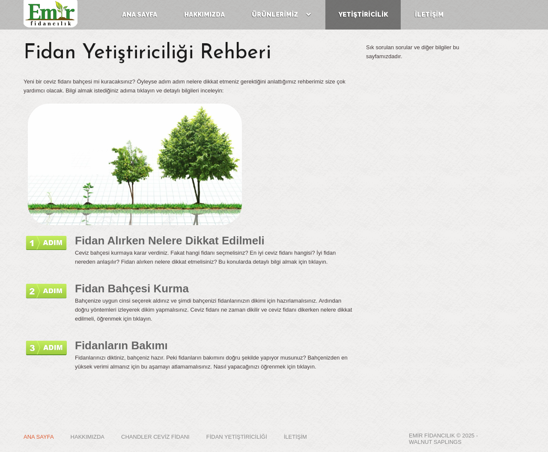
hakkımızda (204, 14)
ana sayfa (139, 14)
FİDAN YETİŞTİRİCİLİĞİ (236, 437)
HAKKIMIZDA (87, 437)
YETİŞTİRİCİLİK (363, 14)
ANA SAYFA (39, 437)
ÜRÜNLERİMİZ (281, 14)
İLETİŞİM (429, 14)
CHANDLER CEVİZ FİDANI (155, 437)
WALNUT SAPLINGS (435, 442)
